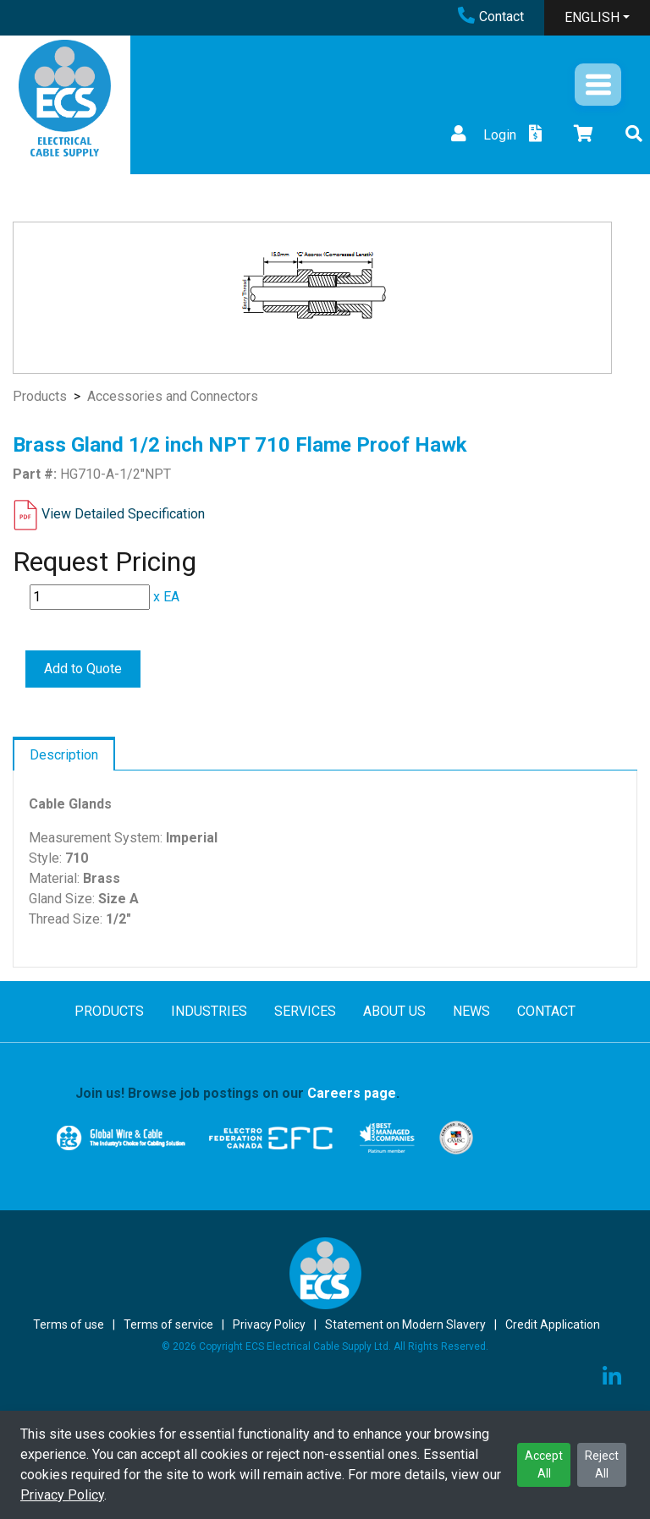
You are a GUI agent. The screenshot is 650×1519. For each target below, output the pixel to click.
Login (481, 135)
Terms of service (168, 1324)
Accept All (544, 1464)
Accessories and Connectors (172, 396)
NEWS (471, 1011)
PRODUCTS (109, 1011)
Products (40, 396)
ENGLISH (592, 17)
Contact (491, 16)
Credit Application (552, 1324)
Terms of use (68, 1324)
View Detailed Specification (123, 514)
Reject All (602, 1464)
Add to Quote (83, 669)
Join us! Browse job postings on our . (237, 1093)
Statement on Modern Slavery (405, 1324)
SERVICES (305, 1011)
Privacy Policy (62, 1495)
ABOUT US (394, 1011)
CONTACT (546, 1011)
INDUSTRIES (209, 1011)
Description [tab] (64, 755)
